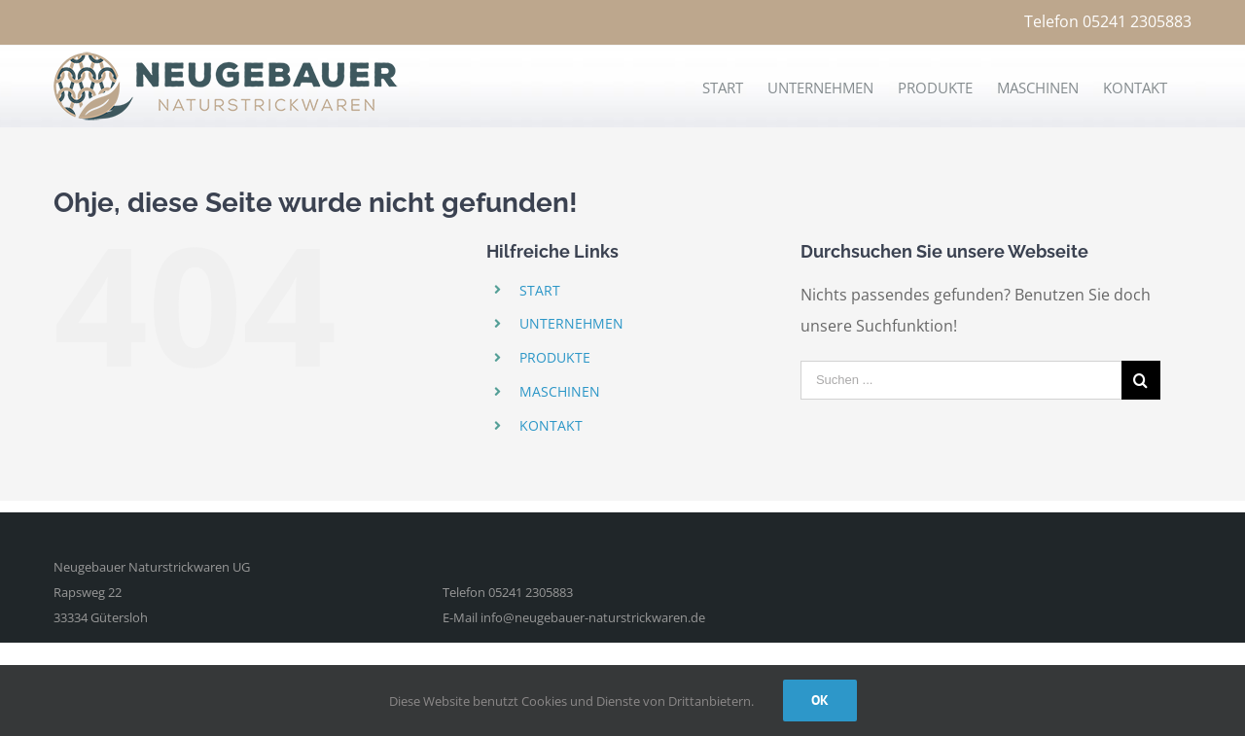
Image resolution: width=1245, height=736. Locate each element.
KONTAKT (551, 425)
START (539, 290)
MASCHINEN (559, 391)
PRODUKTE (554, 357)
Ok (820, 700)
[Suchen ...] (960, 380)
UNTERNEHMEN (571, 323)
